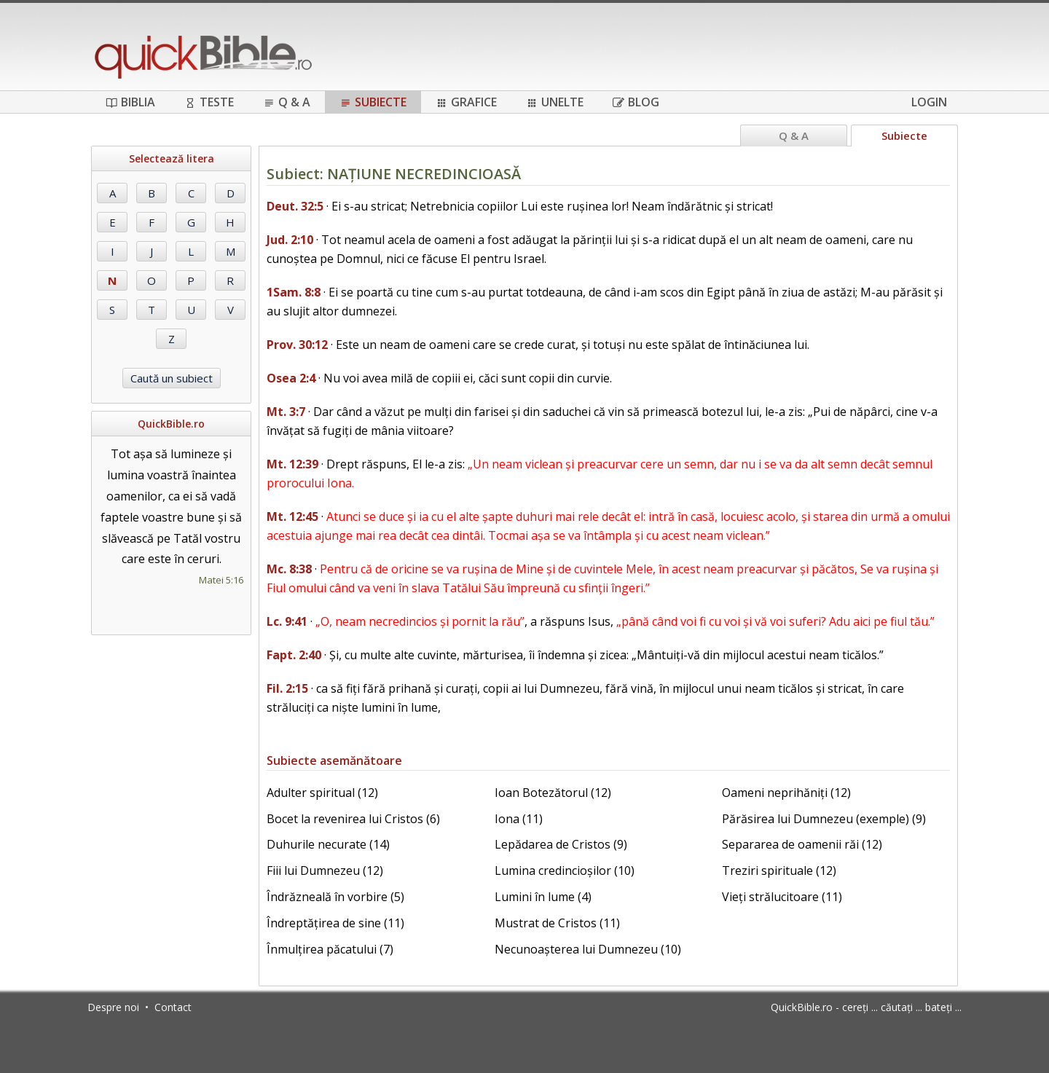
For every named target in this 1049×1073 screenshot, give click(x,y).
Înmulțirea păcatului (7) (330, 949)
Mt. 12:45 (292, 516)
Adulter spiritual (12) (322, 793)
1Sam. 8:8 (294, 292)
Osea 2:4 (291, 378)
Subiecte (372, 102)
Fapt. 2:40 (294, 655)
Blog (636, 102)
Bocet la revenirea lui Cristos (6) (353, 819)
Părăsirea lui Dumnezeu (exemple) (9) (824, 819)
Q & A (286, 102)
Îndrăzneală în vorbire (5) (335, 897)
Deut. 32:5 (295, 206)
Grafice (466, 102)
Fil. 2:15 (287, 688)
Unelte (555, 102)
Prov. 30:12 (297, 345)
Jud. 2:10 (290, 240)
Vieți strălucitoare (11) (782, 897)
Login (929, 102)
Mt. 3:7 (286, 412)
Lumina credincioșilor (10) (564, 870)
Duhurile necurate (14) (328, 844)
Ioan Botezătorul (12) (553, 793)
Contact (173, 1007)
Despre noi (113, 1007)
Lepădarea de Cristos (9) (561, 844)
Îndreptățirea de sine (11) (335, 923)
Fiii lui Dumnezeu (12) (325, 870)
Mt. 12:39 (292, 464)
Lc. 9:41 (287, 621)
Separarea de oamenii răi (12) (802, 844)
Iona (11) (519, 819)
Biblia (130, 102)
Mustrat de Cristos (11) (557, 923)
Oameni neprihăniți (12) (786, 793)
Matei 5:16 (221, 579)
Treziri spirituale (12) (779, 870)
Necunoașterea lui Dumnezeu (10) (588, 949)
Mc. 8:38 (289, 569)
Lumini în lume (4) (543, 897)
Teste (209, 102)
